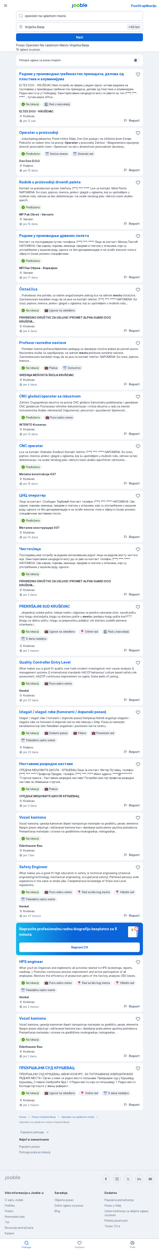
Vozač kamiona (32, 817)
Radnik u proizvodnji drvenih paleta (50, 182)
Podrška (10, 1205)
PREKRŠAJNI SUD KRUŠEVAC (44, 606)
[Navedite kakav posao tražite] (79, 16)
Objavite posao (64, 1200)
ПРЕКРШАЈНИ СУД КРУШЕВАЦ (47, 1068)
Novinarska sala (15, 1216)
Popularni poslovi (29, 1146)
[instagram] (117, 1179)
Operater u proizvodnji (38, 132)
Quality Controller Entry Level (45, 662)
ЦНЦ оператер (32, 495)
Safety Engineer (33, 867)
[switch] (136, 60)
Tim (7, 1222)
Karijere (9, 1233)
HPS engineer (31, 962)
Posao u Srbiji (112, 1205)
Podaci (9, 1211)
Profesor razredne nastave (42, 343)
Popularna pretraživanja (119, 1200)
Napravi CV (79, 947)
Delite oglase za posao (69, 1205)
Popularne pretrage (35, 1132)
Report (131, 121)
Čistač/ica (28, 289)
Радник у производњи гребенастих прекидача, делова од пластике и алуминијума (71, 76)
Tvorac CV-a (112, 1226)
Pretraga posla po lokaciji (34, 1152)
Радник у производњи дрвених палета (54, 236)
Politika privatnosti (116, 1220)
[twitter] (128, 1179)
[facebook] (106, 1179)
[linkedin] (139, 1179)
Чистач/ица (30, 549)
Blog (57, 1211)
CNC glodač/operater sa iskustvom (50, 396)
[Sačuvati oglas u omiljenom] (138, 74)
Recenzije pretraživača (19, 1227)
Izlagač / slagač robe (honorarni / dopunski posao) (62, 712)
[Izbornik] (6, 6)
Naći (79, 37)
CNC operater (31, 446)
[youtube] (150, 1179)
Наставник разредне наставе (46, 764)
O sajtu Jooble (14, 1200)
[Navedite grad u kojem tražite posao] (79, 27)
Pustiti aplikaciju (143, 6)
